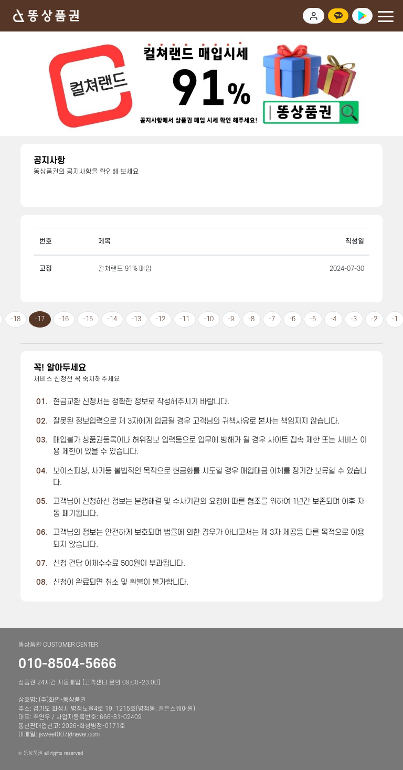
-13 (136, 319)
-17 (40, 319)
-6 (292, 319)
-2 (374, 319)
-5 (313, 319)
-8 (251, 319)
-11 (184, 319)
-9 (231, 319)
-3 (354, 319)
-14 (112, 319)
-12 (160, 319)
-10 (209, 319)
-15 (88, 319)
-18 (15, 319)
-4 (333, 319)
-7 (272, 319)
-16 (64, 319)
